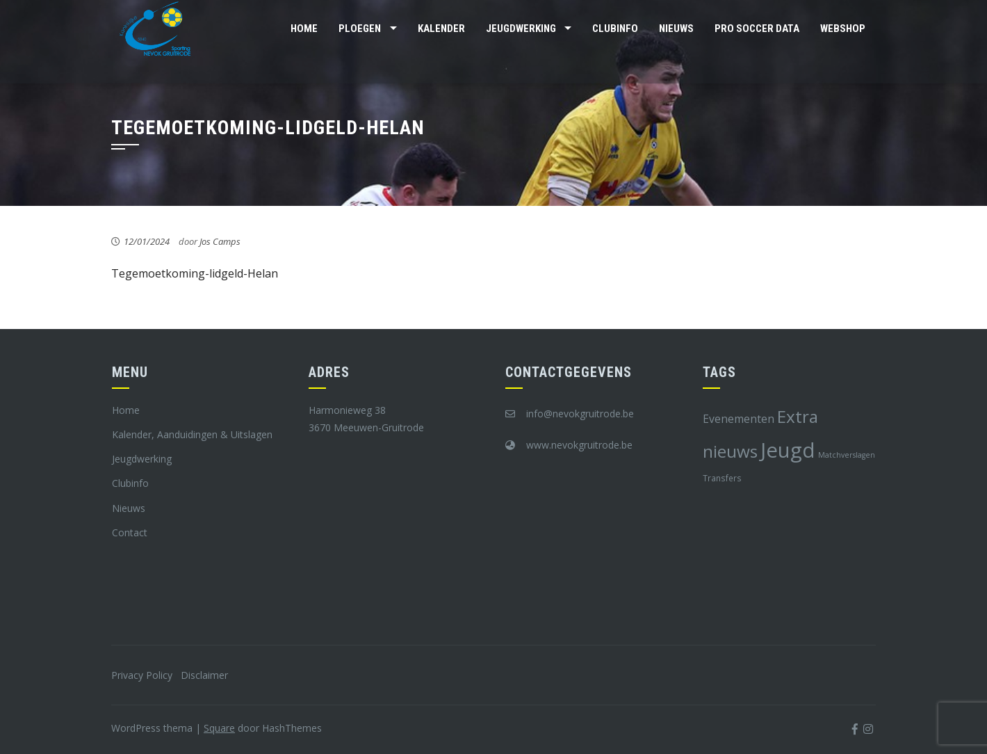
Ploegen (359, 28)
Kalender (441, 28)
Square (219, 728)
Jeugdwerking (521, 28)
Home (304, 28)
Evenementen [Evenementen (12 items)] (738, 418)
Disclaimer (204, 675)
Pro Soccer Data (757, 28)
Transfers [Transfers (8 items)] (722, 477)
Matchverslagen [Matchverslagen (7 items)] (846, 455)
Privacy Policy (141, 675)
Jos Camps (219, 241)
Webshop (842, 28)
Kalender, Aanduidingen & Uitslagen (192, 434)
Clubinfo (615, 28)
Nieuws (676, 28)
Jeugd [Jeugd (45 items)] (787, 450)
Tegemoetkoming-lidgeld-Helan (194, 273)
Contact (129, 532)
